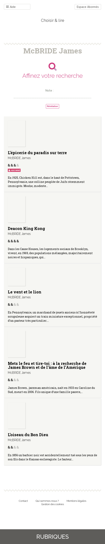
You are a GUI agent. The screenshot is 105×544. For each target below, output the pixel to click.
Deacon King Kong (26, 228)
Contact (23, 500)
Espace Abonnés (88, 6)
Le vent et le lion (24, 291)
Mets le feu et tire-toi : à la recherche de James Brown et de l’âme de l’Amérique (47, 365)
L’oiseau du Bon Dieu (28, 434)
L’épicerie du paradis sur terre (37, 152)
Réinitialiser (52, 106)
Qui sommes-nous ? (47, 500)
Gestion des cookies (52, 504)
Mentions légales (76, 500)
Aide (11, 7)
